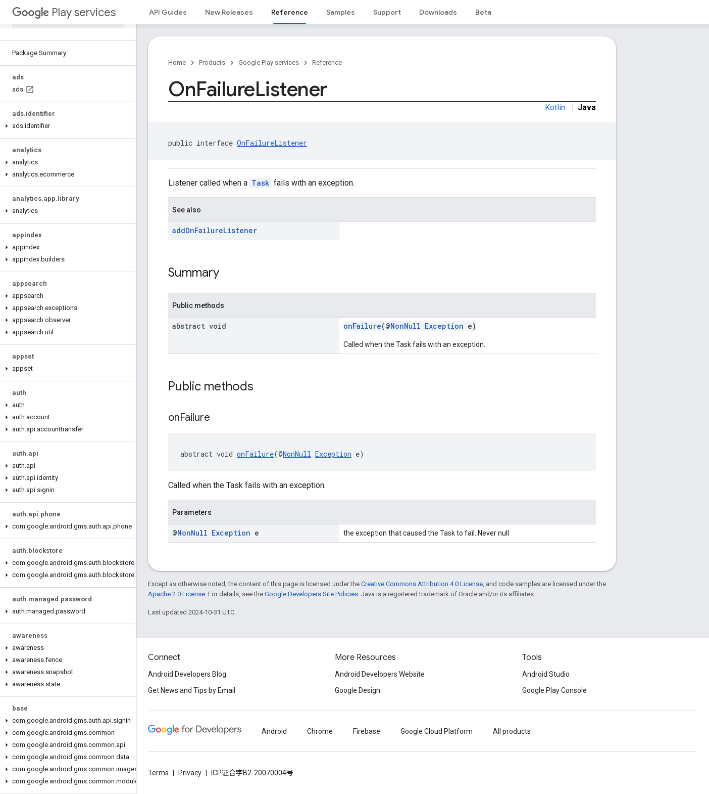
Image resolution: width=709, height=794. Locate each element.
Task (260, 183)
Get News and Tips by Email (191, 690)
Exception (444, 326)
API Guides (168, 12)
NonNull (405, 326)
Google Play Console (554, 690)
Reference (327, 62)
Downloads (438, 12)
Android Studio (546, 674)
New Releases (229, 12)
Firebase (366, 731)
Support (387, 12)
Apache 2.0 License (176, 594)
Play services (64, 12)
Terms (158, 773)
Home (177, 62)
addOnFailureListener (214, 230)
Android (274, 731)
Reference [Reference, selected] (289, 12)
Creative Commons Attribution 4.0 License (422, 584)
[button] (66, 126)
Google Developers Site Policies (311, 594)
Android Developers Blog (187, 674)
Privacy (189, 773)
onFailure (362, 326)
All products (512, 731)
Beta (483, 12)
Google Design (357, 690)
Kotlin (555, 107)
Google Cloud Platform (436, 731)
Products (212, 62)
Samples (340, 12)
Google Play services (268, 62)
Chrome (320, 731)
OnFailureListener (272, 143)
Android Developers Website (380, 674)
